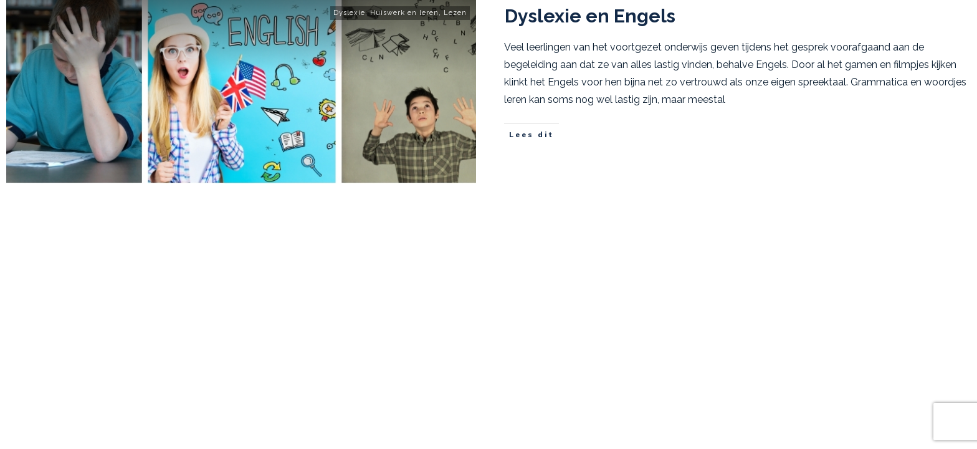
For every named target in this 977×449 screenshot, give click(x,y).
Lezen (455, 13)
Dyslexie (349, 13)
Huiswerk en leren (404, 13)
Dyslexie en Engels (590, 16)
